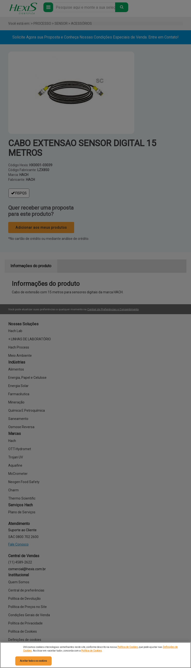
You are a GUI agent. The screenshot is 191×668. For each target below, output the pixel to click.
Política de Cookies (127, 647)
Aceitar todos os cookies (33, 661)
